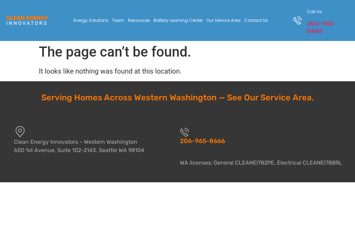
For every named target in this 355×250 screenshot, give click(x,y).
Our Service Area (223, 20)
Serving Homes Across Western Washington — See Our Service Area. (177, 97)
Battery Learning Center (178, 20)
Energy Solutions (91, 20)
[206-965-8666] (184, 132)
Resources (139, 20)
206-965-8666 (321, 27)
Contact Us (256, 20)
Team (118, 20)
